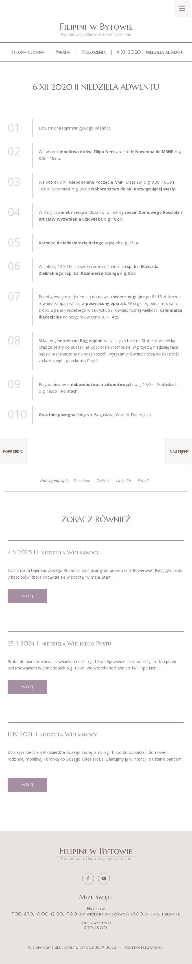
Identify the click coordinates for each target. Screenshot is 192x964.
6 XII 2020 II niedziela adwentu (150, 52)
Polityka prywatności (144, 947)
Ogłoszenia (94, 52)
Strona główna (27, 52)
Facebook (81, 480)
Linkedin (123, 480)
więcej (27, 596)
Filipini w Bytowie (96, 29)
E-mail (143, 480)
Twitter (103, 480)
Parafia (63, 52)
